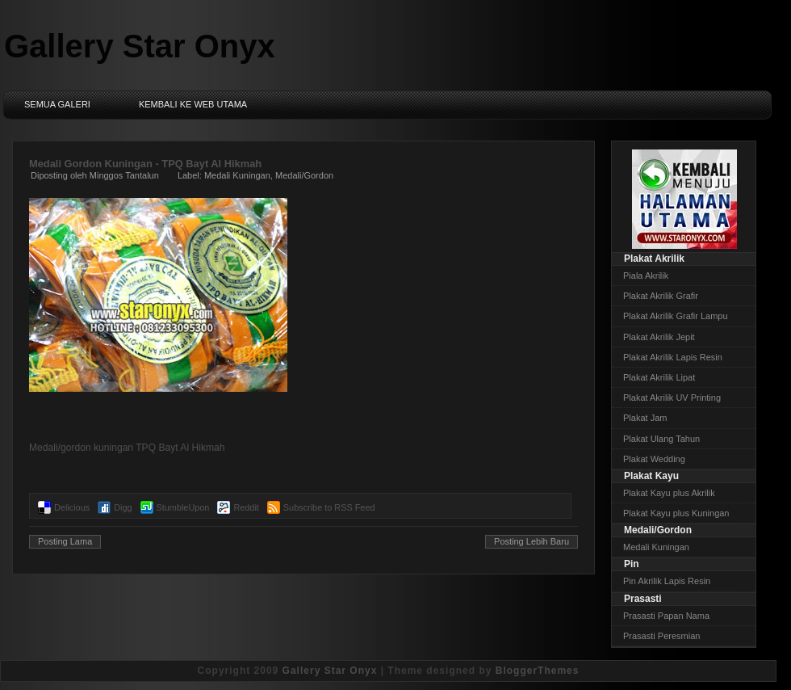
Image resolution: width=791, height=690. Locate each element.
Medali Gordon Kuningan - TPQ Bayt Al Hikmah (145, 164)
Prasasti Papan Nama (666, 616)
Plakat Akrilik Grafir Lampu (675, 316)
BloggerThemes (538, 670)
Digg (123, 507)
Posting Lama (65, 541)
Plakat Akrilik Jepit (659, 337)
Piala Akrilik (645, 275)
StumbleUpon (183, 507)
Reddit (245, 507)
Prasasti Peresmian (661, 636)
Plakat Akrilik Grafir (660, 296)
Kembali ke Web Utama (193, 104)
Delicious (72, 507)
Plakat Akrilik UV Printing (672, 397)
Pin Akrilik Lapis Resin (666, 581)
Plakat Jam (645, 418)
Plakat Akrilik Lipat (659, 377)
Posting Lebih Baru (531, 541)
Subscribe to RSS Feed (329, 507)
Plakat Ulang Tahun (661, 439)
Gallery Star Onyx (139, 46)
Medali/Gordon (304, 175)
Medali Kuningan (237, 175)
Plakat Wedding (654, 459)
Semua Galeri (57, 104)
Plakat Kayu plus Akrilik (669, 493)
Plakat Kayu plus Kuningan (676, 513)
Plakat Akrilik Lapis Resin (672, 357)
